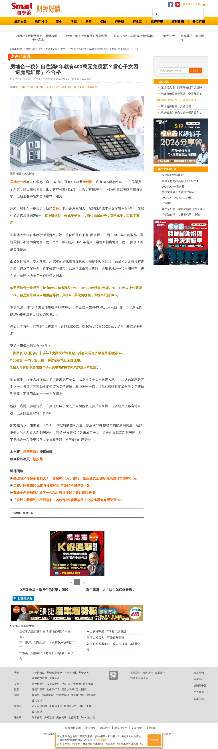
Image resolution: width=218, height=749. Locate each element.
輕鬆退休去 (70, 706)
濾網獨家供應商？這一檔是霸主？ (181, 112)
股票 (74, 21)
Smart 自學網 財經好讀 (50, 9)
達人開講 (88, 683)
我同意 (154, 740)
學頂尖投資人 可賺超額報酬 (105, 637)
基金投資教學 (54, 672)
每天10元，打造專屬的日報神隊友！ (183, 37)
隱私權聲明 (120, 727)
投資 (30, 87)
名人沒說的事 (39, 706)
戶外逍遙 (49, 717)
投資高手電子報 (139, 678)
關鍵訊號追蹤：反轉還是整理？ (180, 100)
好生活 (137, 21)
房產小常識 (67, 689)
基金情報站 (38, 672)
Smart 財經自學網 (23, 9)
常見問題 (151, 727)
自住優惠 (79, 87)
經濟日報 (66, 87)
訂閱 (195, 70)
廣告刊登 (90, 727)
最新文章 (20, 21)
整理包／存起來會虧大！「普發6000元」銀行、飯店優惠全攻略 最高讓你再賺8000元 (75, 478)
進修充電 (73, 717)
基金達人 (84, 672)
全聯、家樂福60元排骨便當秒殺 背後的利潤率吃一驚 (51, 485)
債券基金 (54, 678)
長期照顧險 (48, 695)
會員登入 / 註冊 (191, 4)
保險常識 (91, 695)
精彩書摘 (177, 21)
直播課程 (148, 672)
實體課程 (135, 672)
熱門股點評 (38, 683)
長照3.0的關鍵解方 (173, 174)
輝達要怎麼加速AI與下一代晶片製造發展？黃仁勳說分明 (54, 493)
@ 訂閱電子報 (23, 598)
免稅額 (40, 87)
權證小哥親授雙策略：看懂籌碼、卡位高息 (38, 37)
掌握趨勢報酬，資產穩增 (176, 106)
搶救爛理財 (55, 706)
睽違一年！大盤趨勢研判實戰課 (86, 35)
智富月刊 (196, 672)
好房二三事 (38, 689)
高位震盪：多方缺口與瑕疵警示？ (110, 590)
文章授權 (137, 727)
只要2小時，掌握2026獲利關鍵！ (135, 35)
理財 (23, 87)
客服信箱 (196, 698)
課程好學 (157, 21)
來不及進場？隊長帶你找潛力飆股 (43, 590)
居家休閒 (37, 717)
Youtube (195, 679)
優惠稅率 (92, 87)
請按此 (38, 459)
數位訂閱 (198, 21)
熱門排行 (41, 21)
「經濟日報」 (29, 452)
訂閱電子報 (197, 685)
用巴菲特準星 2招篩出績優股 (106, 631)
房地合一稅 (52, 87)
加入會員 (196, 692)
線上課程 (160, 672)
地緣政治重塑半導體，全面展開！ (181, 93)
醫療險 (36, 695)
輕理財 (119, 21)
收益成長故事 (39, 678)
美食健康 (61, 717)
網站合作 (105, 727)
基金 (59, 21)
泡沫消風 (167, 202)
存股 (63, 683)
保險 (103, 21)
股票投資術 (53, 683)
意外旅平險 (77, 695)
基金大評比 (70, 672)
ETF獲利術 (74, 683)
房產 (88, 21)
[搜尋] (177, 14)
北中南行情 (53, 689)
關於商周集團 (73, 727)
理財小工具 (85, 706)
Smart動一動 (87, 717)
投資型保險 (62, 695)
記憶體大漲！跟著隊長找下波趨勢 (181, 87)
